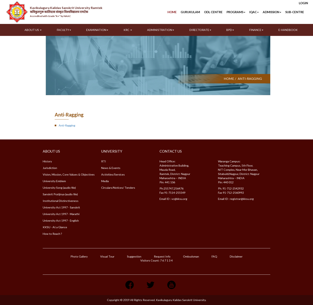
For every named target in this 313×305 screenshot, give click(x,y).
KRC (128, 30)
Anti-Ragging (67, 125)
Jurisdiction (50, 168)
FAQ (214, 256)
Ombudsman (191, 256)
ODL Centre (213, 12)
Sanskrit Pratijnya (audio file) (60, 194)
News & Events (110, 168)
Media (105, 181)
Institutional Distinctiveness (60, 200)
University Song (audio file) (59, 187)
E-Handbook (288, 30)
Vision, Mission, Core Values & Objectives (69, 174)
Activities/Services (113, 174)
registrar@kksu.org (242, 198)
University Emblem (54, 181)
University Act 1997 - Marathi (61, 214)
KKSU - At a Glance (55, 227)
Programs (236, 12)
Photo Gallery (79, 256)
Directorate (200, 30)
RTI (103, 161)
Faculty (64, 30)
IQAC (254, 12)
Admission (272, 12)
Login (303, 3)
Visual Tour (107, 256)
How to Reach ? (52, 233)
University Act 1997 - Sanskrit (61, 207)
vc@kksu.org (179, 198)
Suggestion (134, 256)
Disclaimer (236, 256)
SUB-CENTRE (294, 12)
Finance (256, 30)
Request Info (162, 256)
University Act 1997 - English (61, 220)
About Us (33, 30)
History (47, 161)
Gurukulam (190, 12)
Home (172, 12)
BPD (230, 30)
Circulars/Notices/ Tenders (118, 187)
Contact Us (170, 151)
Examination (97, 30)
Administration (160, 30)
